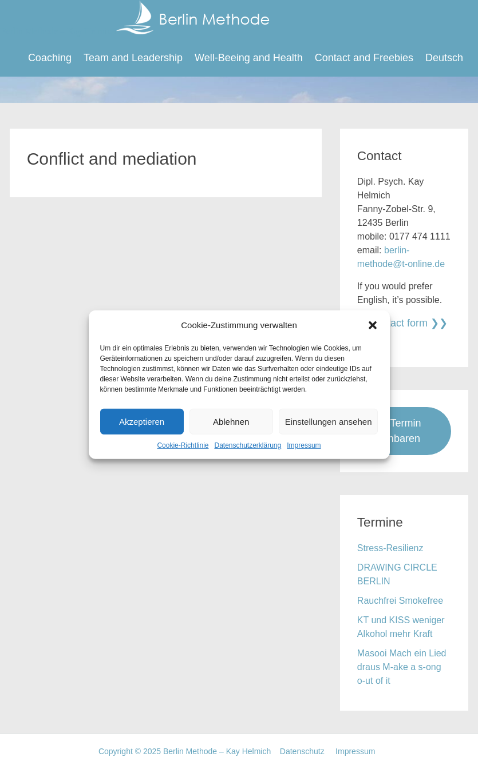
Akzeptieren (141, 421)
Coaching (50, 57)
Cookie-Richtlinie (182, 445)
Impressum (304, 445)
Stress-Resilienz (390, 548)
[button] (372, 325)
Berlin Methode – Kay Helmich (135, 31)
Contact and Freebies (364, 57)
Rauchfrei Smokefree (400, 600)
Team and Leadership (133, 57)
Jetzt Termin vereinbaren (393, 430)
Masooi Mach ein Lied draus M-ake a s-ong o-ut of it (402, 667)
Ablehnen (231, 421)
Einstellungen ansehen (328, 421)
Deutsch (444, 57)
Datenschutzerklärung (247, 445)
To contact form (392, 323)
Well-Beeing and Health (249, 57)
